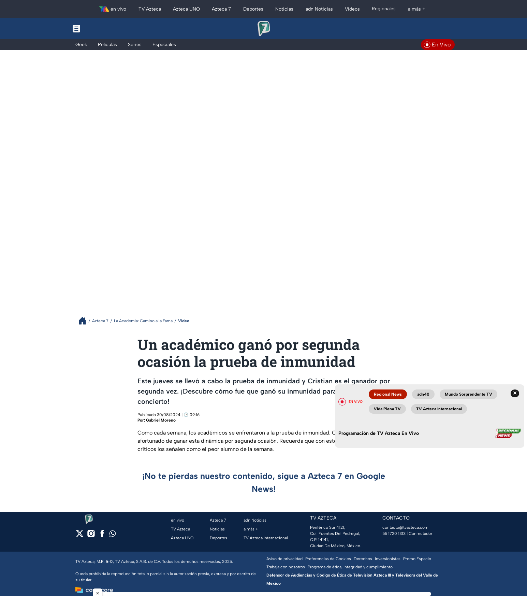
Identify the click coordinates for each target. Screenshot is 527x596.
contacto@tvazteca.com (405, 527)
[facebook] (102, 536)
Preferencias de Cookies (328, 558)
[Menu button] (100, 29)
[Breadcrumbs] (85, 320)
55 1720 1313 (394, 533)
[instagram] (91, 536)
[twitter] (79, 536)
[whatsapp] (112, 535)
